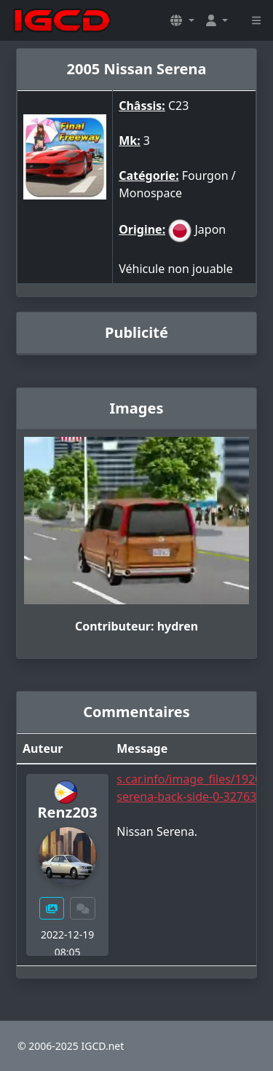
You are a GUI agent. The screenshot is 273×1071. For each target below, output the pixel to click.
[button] (182, 20)
